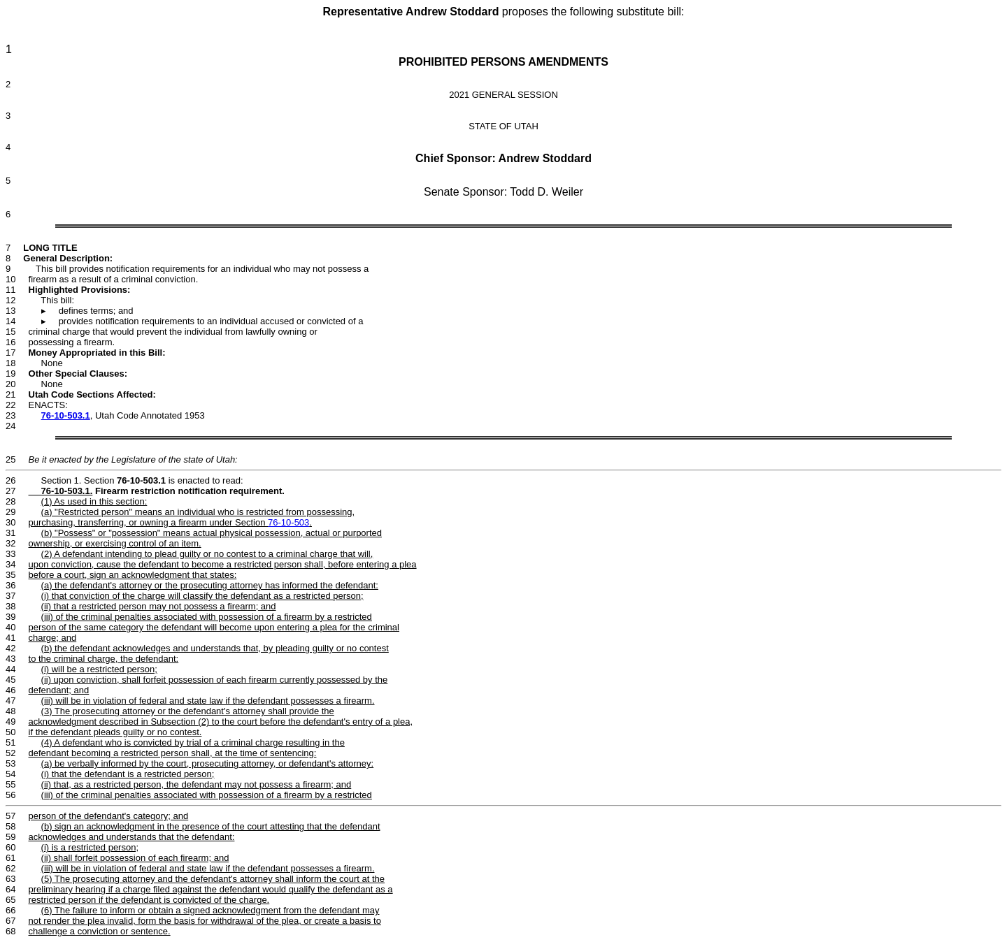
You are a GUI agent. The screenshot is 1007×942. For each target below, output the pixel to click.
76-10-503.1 (65, 415)
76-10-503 (288, 522)
